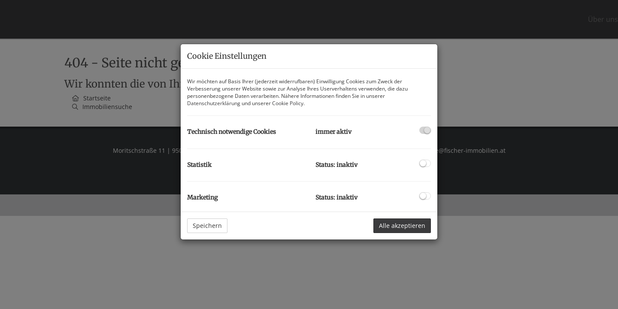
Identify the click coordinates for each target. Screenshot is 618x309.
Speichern (207, 225)
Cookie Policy (287, 103)
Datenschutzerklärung (213, 103)
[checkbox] (425, 130)
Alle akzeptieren (402, 225)
